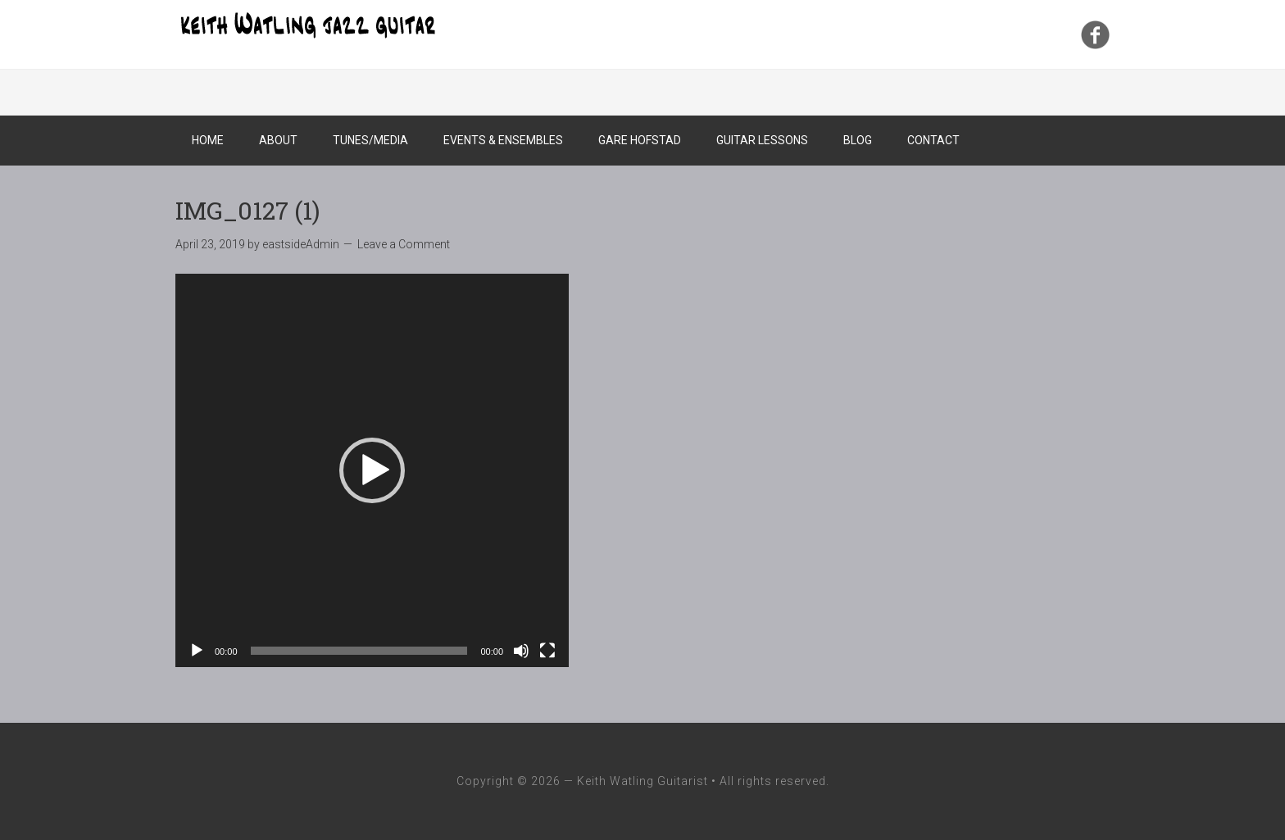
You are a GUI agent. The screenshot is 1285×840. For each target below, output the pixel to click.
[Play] (196, 650)
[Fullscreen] (547, 650)
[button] (372, 470)
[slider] (359, 651)
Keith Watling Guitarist (306, 24)
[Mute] (521, 650)
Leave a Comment (403, 244)
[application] (372, 470)
